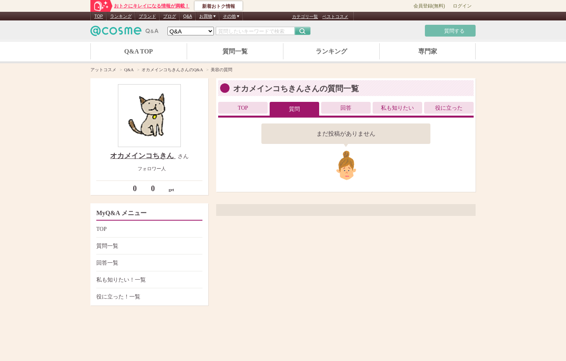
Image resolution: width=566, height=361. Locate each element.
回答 (345, 108)
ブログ (169, 16)
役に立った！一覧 (148, 297)
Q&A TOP (138, 51)
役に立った (449, 108)
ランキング (121, 16)
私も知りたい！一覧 (148, 280)
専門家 (427, 51)
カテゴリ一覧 (305, 16)
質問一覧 (235, 51)
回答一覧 (148, 263)
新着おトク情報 (218, 6)
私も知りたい (397, 108)
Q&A (187, 16)
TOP (98, 16)
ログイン (462, 6)
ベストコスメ (335, 16)
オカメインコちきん (143, 156)
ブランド (147, 16)
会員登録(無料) (429, 6)
